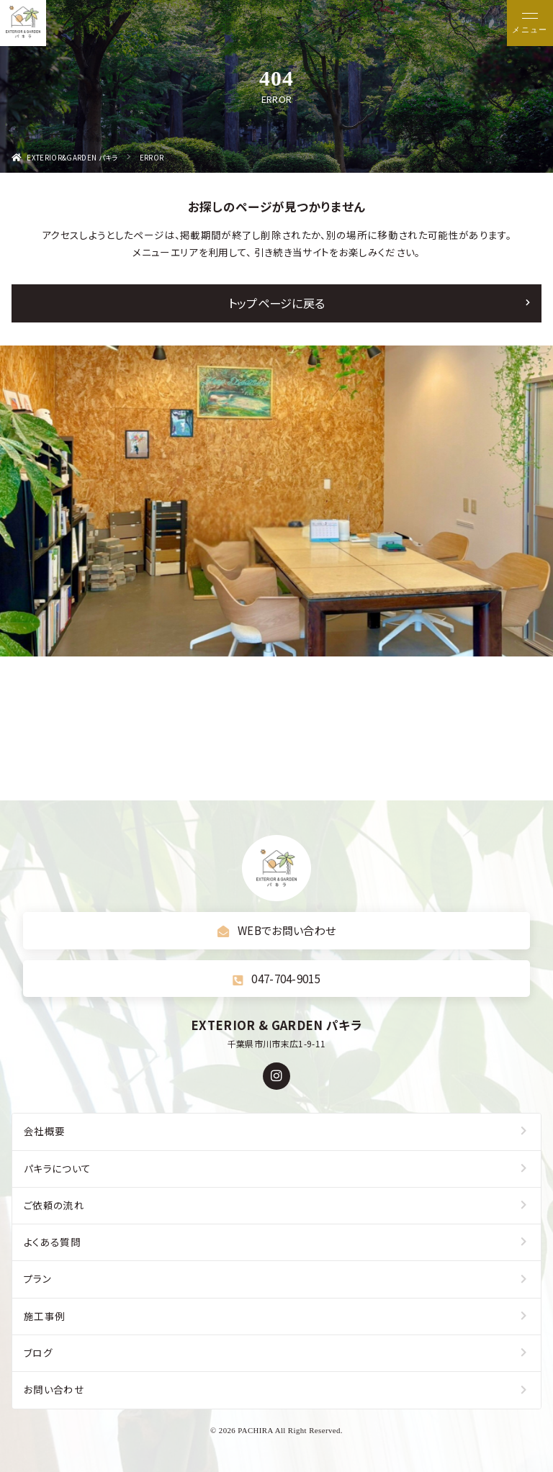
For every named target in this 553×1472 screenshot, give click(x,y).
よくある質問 (52, 1241)
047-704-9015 (276, 978)
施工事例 (44, 1316)
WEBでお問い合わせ (276, 930)
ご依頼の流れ (54, 1205)
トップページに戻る (276, 303)
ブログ (38, 1352)
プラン (37, 1278)
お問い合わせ (54, 1389)
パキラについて (57, 1168)
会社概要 (44, 1131)
